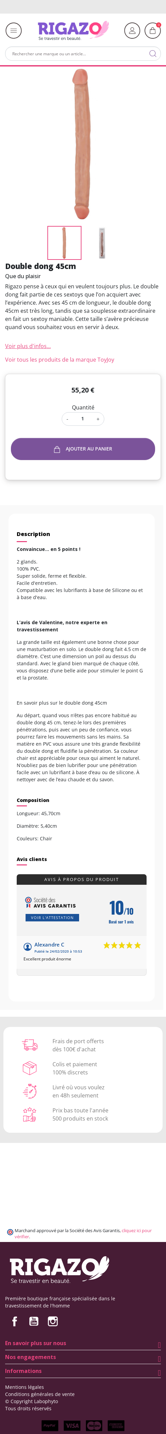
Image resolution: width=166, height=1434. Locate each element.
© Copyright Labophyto (31, 1401)
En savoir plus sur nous (35, 1343)
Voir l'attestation (52, 917)
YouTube (34, 1321)
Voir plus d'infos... (28, 346)
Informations (23, 1371)
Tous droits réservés (28, 1408)
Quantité (83, 407)
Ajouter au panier (83, 449)
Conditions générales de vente (40, 1394)
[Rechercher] (83, 53)
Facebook (14, 1321)
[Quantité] (82, 418)
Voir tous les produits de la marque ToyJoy (59, 359)
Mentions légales (24, 1387)
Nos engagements (30, 1357)
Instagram (53, 1321)
